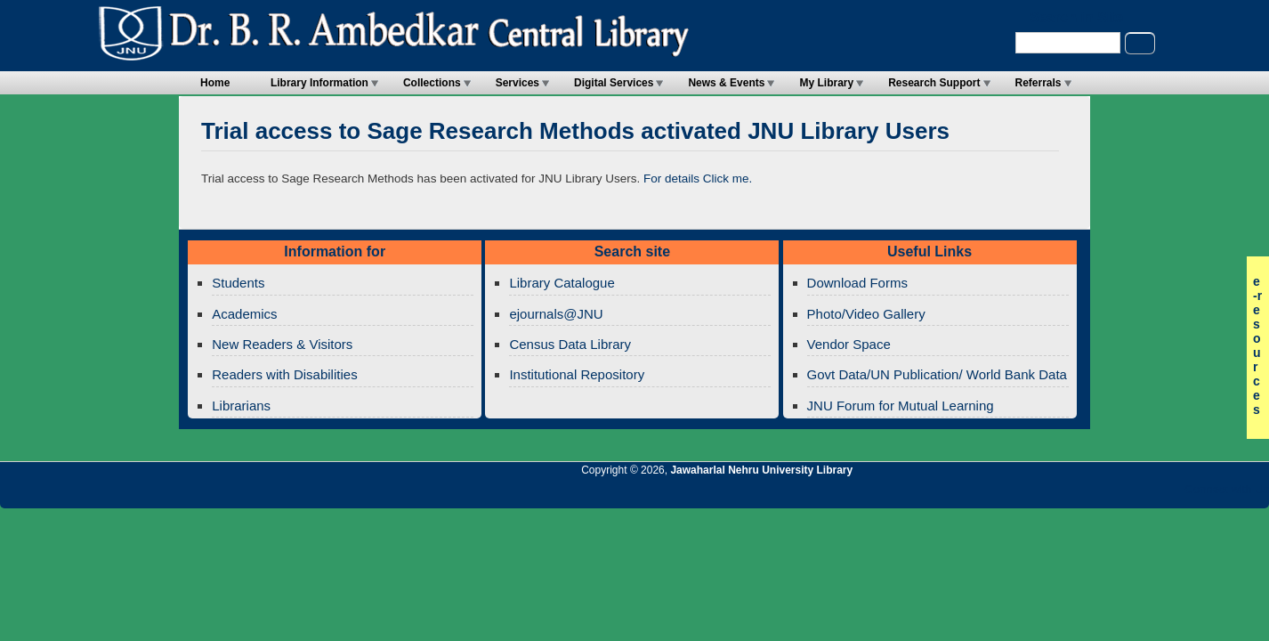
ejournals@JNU (555, 313)
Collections (432, 83)
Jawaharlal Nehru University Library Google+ (1109, 494)
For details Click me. (697, 178)
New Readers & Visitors (282, 344)
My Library (826, 83)
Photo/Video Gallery (866, 313)
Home (215, 83)
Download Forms (857, 282)
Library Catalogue (561, 282)
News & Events (726, 83)
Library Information (319, 83)
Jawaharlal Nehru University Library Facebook (1170, 494)
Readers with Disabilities (284, 374)
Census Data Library (570, 344)
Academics (244, 313)
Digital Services (613, 83)
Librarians (241, 405)
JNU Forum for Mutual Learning (900, 405)
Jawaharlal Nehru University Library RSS (1049, 494)
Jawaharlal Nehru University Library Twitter (1140, 494)
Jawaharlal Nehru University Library (761, 470)
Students (238, 282)
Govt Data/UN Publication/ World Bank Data (937, 374)
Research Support (934, 83)
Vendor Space (849, 344)
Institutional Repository (576, 374)
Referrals (1038, 83)
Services (517, 83)
